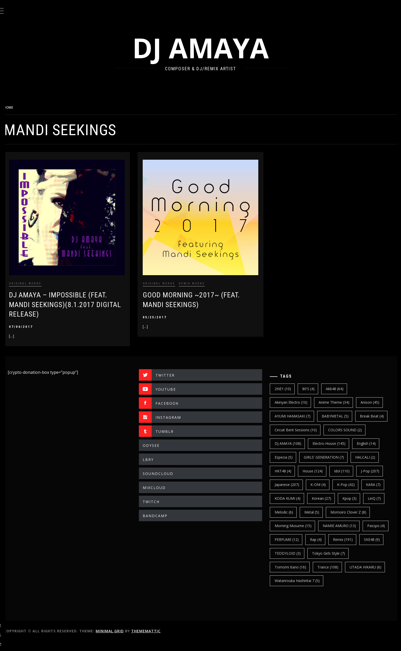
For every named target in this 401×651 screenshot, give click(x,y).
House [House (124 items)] (289, 480)
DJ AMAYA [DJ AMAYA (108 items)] (337, 439)
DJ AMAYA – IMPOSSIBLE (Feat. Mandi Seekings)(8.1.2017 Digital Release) (71, 300)
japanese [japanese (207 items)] (291, 494)
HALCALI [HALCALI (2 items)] (340, 466)
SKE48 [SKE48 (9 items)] (287, 562)
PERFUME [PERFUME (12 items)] (320, 549)
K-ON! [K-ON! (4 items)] (322, 494)
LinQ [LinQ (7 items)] (378, 507)
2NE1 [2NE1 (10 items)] (287, 384)
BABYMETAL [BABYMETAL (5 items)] (339, 411)
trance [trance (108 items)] (331, 576)
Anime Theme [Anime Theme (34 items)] (338, 398)
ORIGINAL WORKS (38, 279)
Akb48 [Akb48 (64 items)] (339, 384)
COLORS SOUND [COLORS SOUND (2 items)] (296, 439)
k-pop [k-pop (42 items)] (350, 494)
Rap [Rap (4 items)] (349, 549)
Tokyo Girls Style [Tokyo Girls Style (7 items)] (359, 562)
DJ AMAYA (207, 47)
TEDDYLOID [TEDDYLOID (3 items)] (319, 562)
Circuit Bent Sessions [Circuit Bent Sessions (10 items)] (335, 425)
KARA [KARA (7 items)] (377, 494)
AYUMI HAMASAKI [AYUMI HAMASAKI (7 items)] (297, 411)
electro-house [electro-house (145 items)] (295, 452)
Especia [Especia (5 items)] (362, 452)
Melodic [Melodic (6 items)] (288, 521)
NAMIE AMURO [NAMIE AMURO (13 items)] (343, 535)
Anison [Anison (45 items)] (374, 398)
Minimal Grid (122, 640)
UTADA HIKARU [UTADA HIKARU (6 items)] (370, 576)
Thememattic (158, 640)
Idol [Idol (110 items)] (318, 480)
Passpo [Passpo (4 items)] (287, 549)
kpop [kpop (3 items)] (354, 507)
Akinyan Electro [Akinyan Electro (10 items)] (295, 398)
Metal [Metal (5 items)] (315, 521)
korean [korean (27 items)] (325, 507)
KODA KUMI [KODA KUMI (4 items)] (292, 507)
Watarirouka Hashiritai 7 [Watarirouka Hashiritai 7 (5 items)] (301, 590)
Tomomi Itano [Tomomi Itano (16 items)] (294, 576)
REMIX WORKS (200, 279)
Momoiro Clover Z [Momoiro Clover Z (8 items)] (353, 521)
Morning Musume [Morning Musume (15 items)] (297, 535)
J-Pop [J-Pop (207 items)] (346, 480)
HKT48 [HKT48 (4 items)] (370, 466)
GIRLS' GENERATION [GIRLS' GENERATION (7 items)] (299, 466)
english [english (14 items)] (332, 452)
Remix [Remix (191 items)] (376, 549)
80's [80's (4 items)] (312, 384)
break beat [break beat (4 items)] (291, 425)
